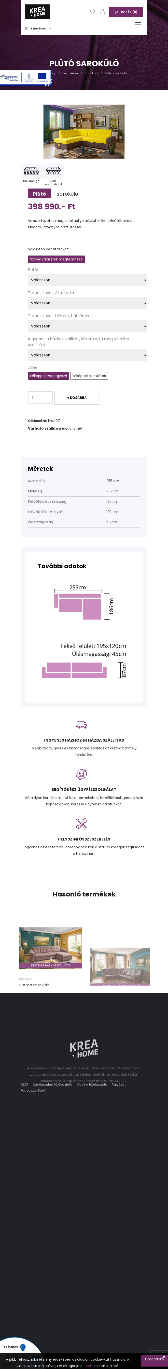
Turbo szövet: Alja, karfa (51, 293)
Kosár (125, 11)
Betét (33, 269)
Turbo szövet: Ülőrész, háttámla (58, 316)
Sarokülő (91, 73)
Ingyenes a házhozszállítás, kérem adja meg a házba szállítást (78, 342)
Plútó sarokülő (115, 73)
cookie (89, 1365)
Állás (32, 368)
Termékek (38, 28)
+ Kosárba (77, 397)
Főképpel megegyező (48, 375)
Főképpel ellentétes (89, 375)
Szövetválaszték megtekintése (56, 259)
